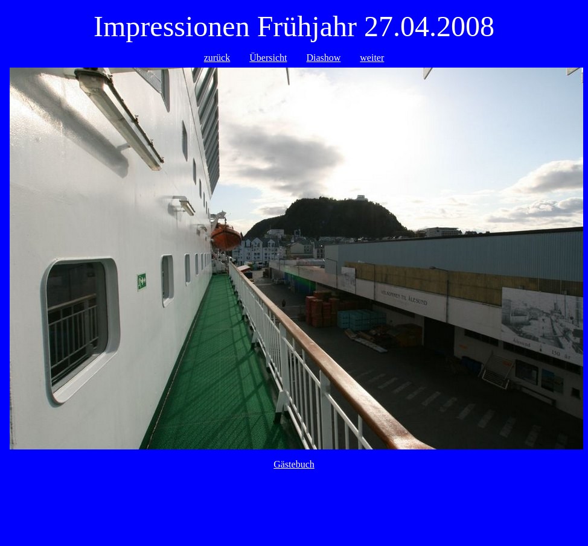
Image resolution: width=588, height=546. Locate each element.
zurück (217, 57)
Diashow (323, 57)
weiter (372, 57)
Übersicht (268, 57)
